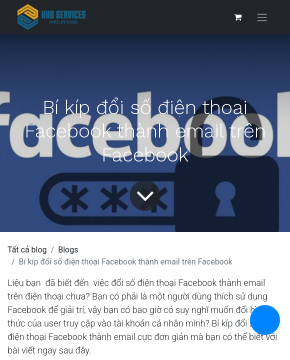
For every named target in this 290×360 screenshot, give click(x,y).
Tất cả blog (27, 249)
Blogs (68, 249)
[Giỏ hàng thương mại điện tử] (238, 17)
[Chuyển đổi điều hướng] (262, 17)
